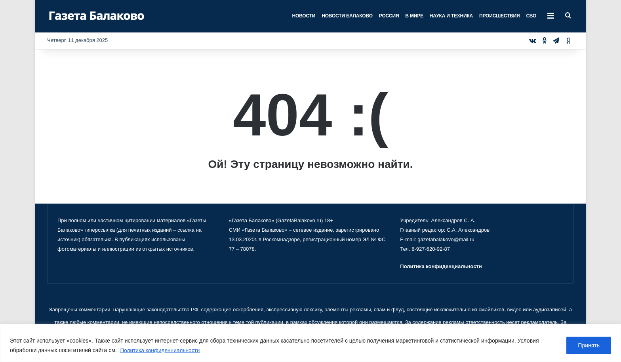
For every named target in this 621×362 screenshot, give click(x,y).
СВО (531, 16)
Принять (589, 346)
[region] (310, 343)
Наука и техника (451, 16)
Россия (389, 16)
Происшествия (499, 16)
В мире (414, 16)
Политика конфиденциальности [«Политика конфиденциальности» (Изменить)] (441, 266)
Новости (304, 16)
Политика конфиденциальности (161, 350)
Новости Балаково (347, 16)
